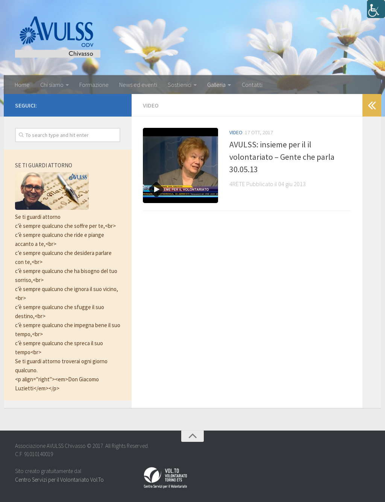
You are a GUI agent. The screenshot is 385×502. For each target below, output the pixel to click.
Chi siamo (52, 84)
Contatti (251, 84)
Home (22, 84)
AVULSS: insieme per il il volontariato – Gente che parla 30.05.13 (282, 156)
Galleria (216, 84)
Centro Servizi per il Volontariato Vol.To (59, 479)
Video (236, 132)
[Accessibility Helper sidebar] (376, 9)
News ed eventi (138, 84)
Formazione (94, 84)
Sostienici (179, 84)
